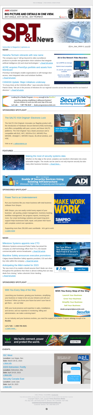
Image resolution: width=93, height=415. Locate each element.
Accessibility (47, 394)
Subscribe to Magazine (11, 47)
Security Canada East (13, 379)
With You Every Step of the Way (20, 290)
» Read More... (55, 164)
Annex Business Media (57, 399)
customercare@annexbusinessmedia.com (46, 402)
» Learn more (10, 231)
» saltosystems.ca (20, 144)
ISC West (7, 355)
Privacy (41, 394)
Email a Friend (56, 2)
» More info (7, 363)
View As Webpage (37, 2)
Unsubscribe (55, 394)
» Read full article (46, 63)
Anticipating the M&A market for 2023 (21, 265)
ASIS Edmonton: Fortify (14, 367)
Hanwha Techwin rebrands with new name (23, 55)
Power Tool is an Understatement (21, 197)
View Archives (47, 2)
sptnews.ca (25, 47)
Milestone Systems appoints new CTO (21, 243)
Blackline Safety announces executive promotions (26, 255)
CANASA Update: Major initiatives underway (24, 82)
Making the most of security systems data (46, 156)
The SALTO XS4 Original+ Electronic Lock (25, 118)
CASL (36, 394)
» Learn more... (10, 328)
